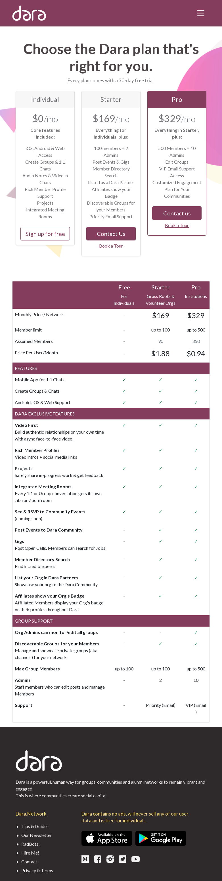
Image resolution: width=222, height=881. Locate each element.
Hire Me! (27, 852)
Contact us (177, 213)
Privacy (28, 870)
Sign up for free (45, 233)
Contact (26, 861)
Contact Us (111, 233)
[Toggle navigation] (201, 13)
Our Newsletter (34, 835)
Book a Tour (111, 245)
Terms (47, 870)
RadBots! (28, 844)
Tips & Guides (32, 826)
